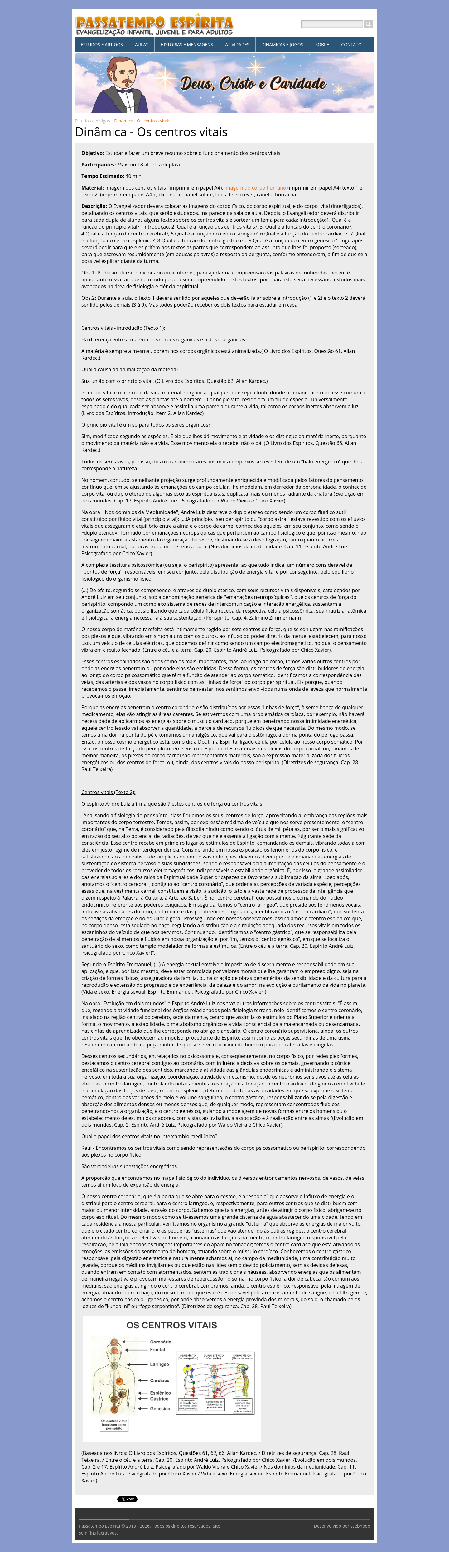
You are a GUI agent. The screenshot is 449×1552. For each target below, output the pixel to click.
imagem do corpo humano (255, 187)
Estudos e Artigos (92, 121)
